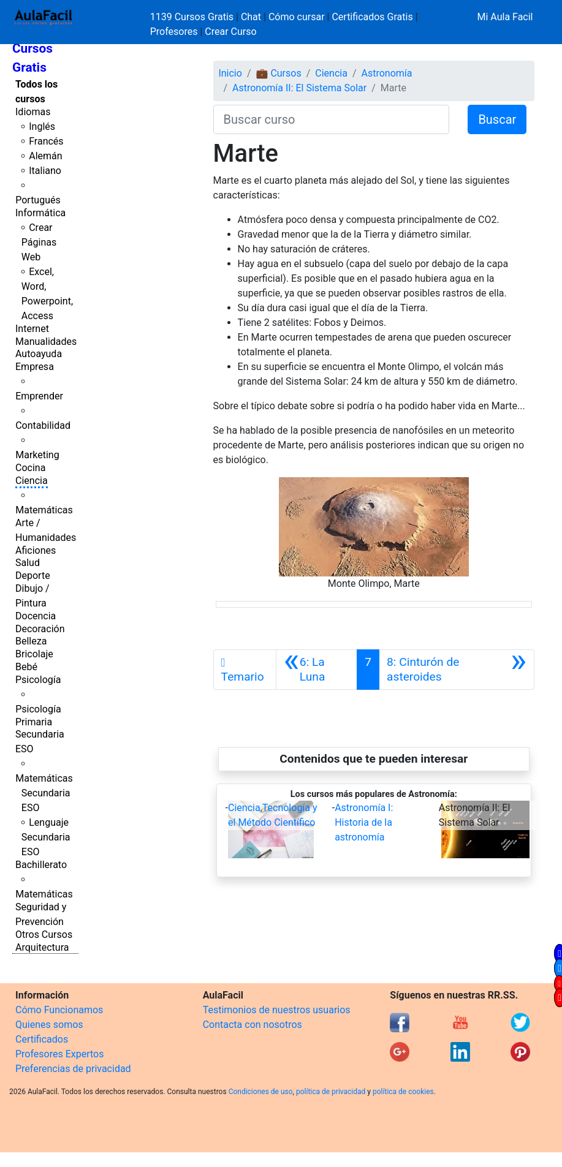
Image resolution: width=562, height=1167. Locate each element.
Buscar (497, 119)
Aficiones (35, 550)
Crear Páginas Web (38, 242)
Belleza (31, 641)
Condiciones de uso (261, 1091)
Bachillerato (41, 865)
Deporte (32, 575)
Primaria (33, 722)
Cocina (30, 468)
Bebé (26, 667)
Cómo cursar (296, 17)
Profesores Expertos (59, 1054)
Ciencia (31, 480)
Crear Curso (230, 31)
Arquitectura (42, 947)
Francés (46, 141)
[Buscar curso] (331, 119)
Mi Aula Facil (505, 17)
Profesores (174, 31)
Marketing (37, 455)
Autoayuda (38, 354)
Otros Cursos (43, 934)
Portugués (38, 200)
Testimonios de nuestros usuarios (277, 1010)
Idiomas (32, 112)
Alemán (45, 156)
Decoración (40, 629)
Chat (251, 17)
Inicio (229, 73)
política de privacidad (330, 1091)
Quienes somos (49, 1024)
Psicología (38, 679)
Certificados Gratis (372, 17)
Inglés (42, 126)
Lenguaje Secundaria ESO (45, 837)
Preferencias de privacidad (73, 1068)
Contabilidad (42, 425)
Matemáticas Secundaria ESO (44, 793)
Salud (27, 562)
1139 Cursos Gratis (193, 17)
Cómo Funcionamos (59, 1010)
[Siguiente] (456, 669)
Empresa (34, 366)
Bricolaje (34, 654)
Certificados (41, 1039)
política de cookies (403, 1091)
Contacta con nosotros (252, 1024)
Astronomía (386, 73)
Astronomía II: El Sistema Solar (299, 88)
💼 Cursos (278, 73)
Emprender (39, 396)
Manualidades (46, 341)
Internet (32, 328)
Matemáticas (44, 510)
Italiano (45, 170)
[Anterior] (317, 669)
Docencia (35, 616)
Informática (40, 213)
